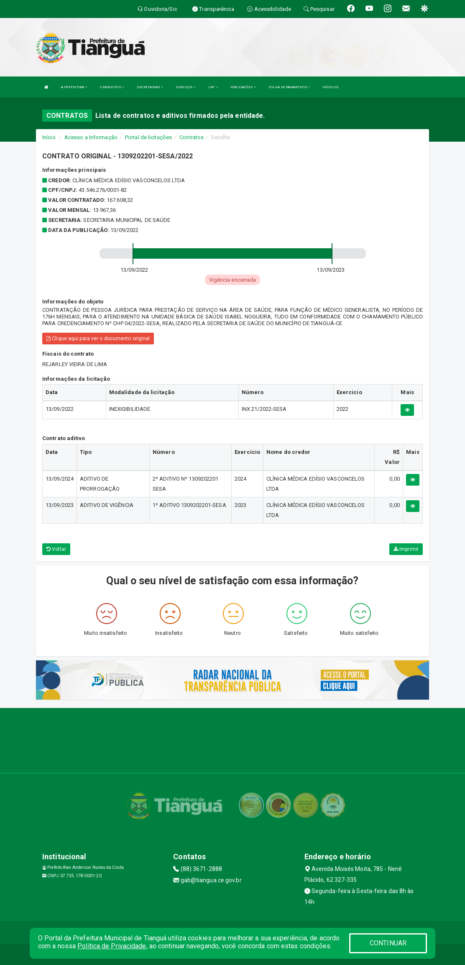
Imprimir (406, 549)
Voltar (56, 549)
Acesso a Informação (91, 137)
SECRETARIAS (150, 87)
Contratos (191, 137)
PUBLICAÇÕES (243, 87)
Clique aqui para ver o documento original (98, 338)
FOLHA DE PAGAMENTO (289, 87)
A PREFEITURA (74, 87)
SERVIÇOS (186, 87)
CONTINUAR (388, 943)
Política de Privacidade (111, 946)
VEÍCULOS (330, 87)
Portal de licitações (148, 137)
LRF (213, 87)
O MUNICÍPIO (112, 87)
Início (49, 137)
